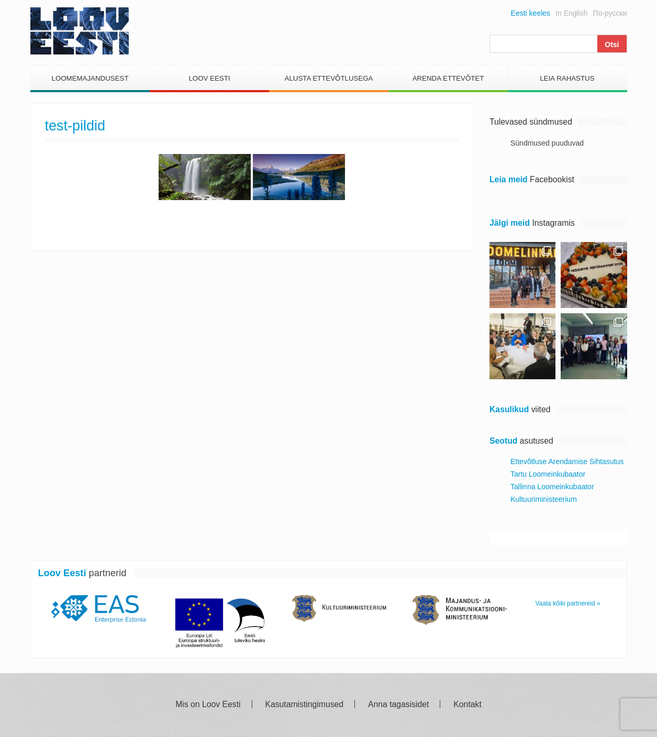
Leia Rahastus (567, 78)
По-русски (610, 13)
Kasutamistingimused (304, 704)
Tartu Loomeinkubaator (547, 474)
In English (571, 13)
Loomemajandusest (89, 78)
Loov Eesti (209, 78)
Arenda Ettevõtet (448, 78)
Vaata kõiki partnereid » (568, 603)
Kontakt (467, 704)
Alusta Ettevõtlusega (329, 78)
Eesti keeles (530, 13)
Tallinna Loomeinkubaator (552, 486)
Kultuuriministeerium (543, 499)
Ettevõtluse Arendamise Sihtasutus (566, 461)
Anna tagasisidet (398, 704)
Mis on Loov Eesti (207, 704)
